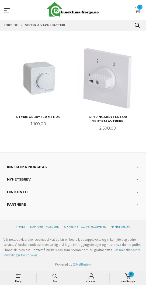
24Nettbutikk (82, 264)
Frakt (21, 227)
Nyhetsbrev (120, 227)
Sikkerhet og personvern (85, 227)
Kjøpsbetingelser (44, 227)
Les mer (119, 250)
